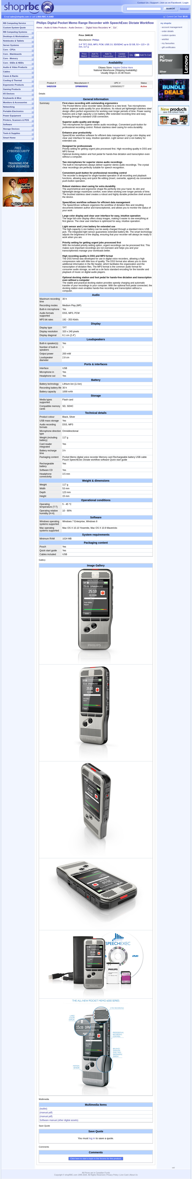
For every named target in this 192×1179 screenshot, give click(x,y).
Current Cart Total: (177, 17)
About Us (134, 1175)
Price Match (84, 55)
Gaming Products (12, 89)
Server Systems (11, 45)
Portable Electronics (13, 111)
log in (92, 1138)
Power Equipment (12, 116)
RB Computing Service (14, 23)
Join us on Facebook (170, 3)
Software (7, 124)
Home (39, 27)
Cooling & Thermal (12, 80)
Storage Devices (11, 129)
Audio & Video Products (15, 67)
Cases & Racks (10, 76)
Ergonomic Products (13, 85)
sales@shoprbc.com (19, 17)
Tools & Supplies (11, 133)
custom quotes (168, 35)
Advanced (184, 9)
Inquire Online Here (123, 67)
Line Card (124, 1175)
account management (171, 27)
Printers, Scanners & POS (16, 120)
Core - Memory (10, 58)
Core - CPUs (9, 49)
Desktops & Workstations (16, 36)
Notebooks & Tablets (13, 41)
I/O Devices (8, 93)
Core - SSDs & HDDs (13, 63)
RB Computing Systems (15, 32)
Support (154, 3)
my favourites (168, 43)
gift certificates (168, 47)
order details (167, 31)
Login (186, 3)
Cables (6, 71)
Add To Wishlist (95, 55)
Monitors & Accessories (15, 102)
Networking (9, 107)
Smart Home (9, 138)
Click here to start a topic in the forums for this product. (96, 1158)
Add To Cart (145, 55)
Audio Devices (75, 27)
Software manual (59, 1120)
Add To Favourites (108, 55)
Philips (95, 40)
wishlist (165, 39)
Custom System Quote (14, 27)
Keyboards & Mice (12, 98)
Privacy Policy (112, 1175)
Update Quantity (122, 55)
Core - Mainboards (12, 54)
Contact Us (142, 3)
